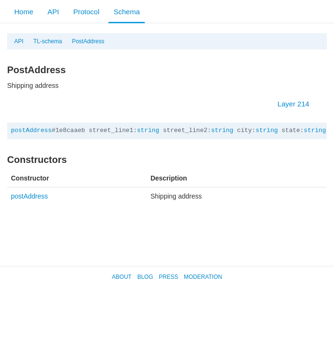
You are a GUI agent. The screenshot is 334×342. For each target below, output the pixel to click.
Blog (145, 277)
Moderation (203, 277)
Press (168, 277)
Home (23, 12)
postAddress (31, 130)
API (53, 12)
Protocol (86, 12)
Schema (127, 12)
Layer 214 (298, 104)
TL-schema (47, 41)
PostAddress (88, 41)
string (148, 130)
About (122, 277)
